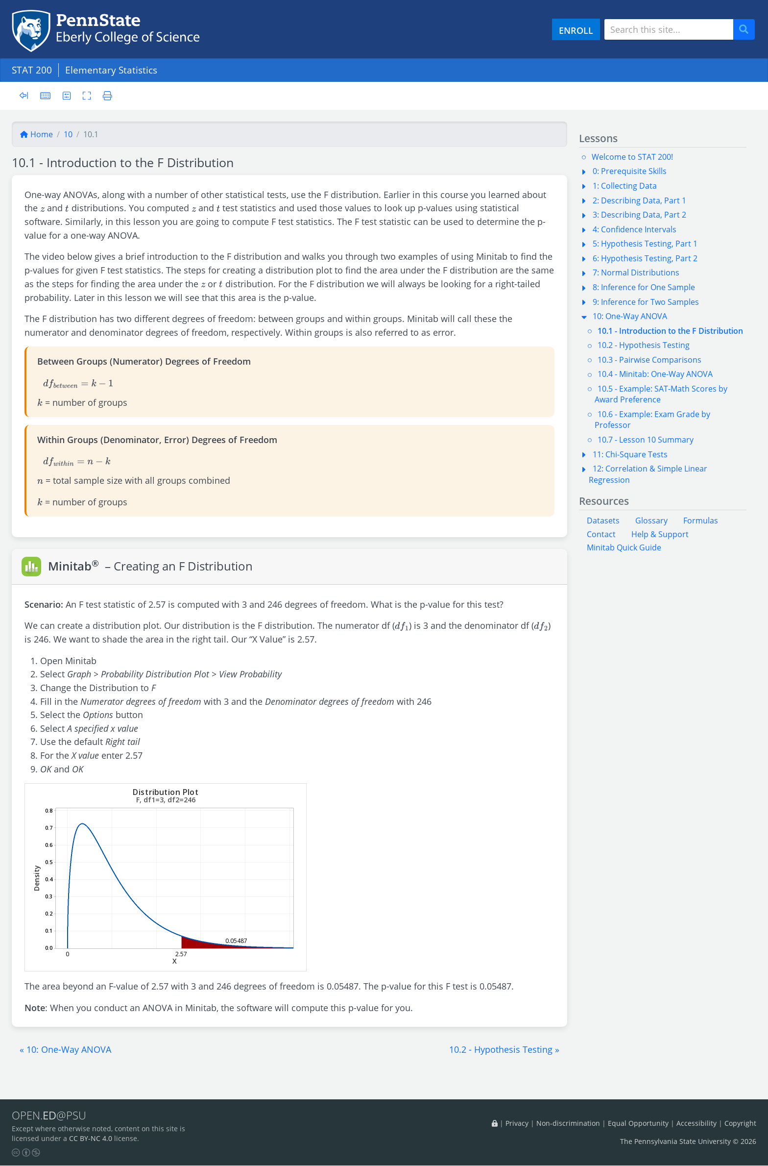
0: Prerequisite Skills (630, 171)
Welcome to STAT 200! (632, 156)
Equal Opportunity (638, 1123)
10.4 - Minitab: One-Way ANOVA (655, 374)
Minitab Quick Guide (624, 547)
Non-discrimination (568, 1123)
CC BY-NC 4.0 (90, 1138)
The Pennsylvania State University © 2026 (688, 1141)
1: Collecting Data (625, 185)
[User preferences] (67, 95)
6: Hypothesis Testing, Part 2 (645, 258)
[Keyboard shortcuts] (45, 95)
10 (68, 134)
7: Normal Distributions (636, 272)
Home (36, 134)
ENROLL (576, 30)
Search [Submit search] (747, 30)
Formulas (700, 520)
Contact (601, 534)
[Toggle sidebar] (27, 96)
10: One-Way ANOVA (630, 316)
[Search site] (669, 29)
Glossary (651, 520)
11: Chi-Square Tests (630, 454)
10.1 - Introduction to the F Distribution (670, 330)
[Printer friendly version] (105, 95)
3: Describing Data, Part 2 (639, 214)
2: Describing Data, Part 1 (639, 200)
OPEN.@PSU (51, 1115)
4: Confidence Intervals (634, 229)
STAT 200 (32, 69)
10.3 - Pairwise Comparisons (649, 359)
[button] (65, 1049)
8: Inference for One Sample (644, 287)
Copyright (740, 1123)
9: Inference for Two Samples (646, 302)
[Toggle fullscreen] (87, 95)
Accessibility (696, 1123)
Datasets (603, 520)
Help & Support (660, 534)
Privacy (516, 1123)
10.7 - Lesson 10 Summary (646, 439)
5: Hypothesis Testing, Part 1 (645, 243)
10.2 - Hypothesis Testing (644, 345)
